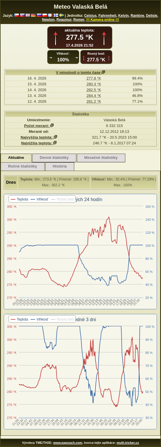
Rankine (137, 16)
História (60, 166)
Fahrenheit (107, 16)
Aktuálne (16, 157)
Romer (78, 20)
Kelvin (123, 16)
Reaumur (64, 20)
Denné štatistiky (54, 157)
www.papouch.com (67, 442)
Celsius (90, 16)
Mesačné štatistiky (101, 157)
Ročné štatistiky (22, 166)
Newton (48, 20)
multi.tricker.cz (128, 442)
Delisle (152, 16)
